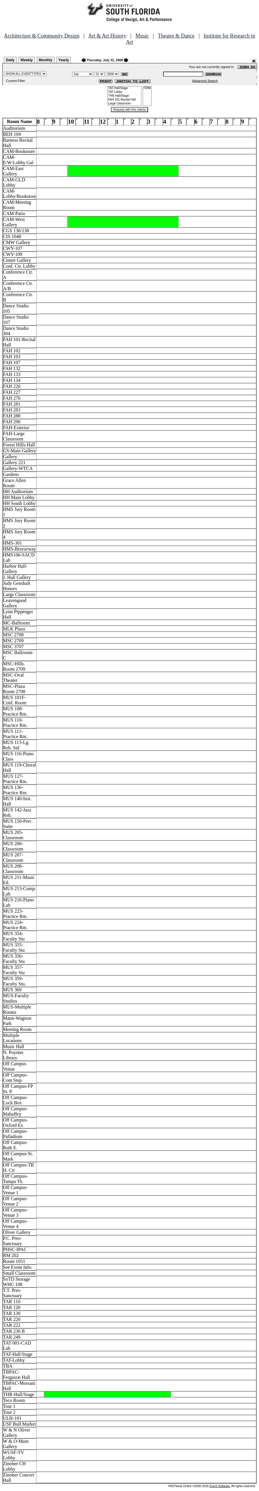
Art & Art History (107, 36)
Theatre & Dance (176, 36)
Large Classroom (125, 104)
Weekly (26, 60)
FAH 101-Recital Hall (125, 100)
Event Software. (220, 1486)
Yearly (63, 60)
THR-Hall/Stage (125, 96)
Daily (10, 60)
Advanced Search (205, 81)
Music (142, 36)
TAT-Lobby (125, 92)
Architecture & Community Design (41, 36)
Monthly (46, 60)
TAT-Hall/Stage (125, 88)
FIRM (147, 88)
